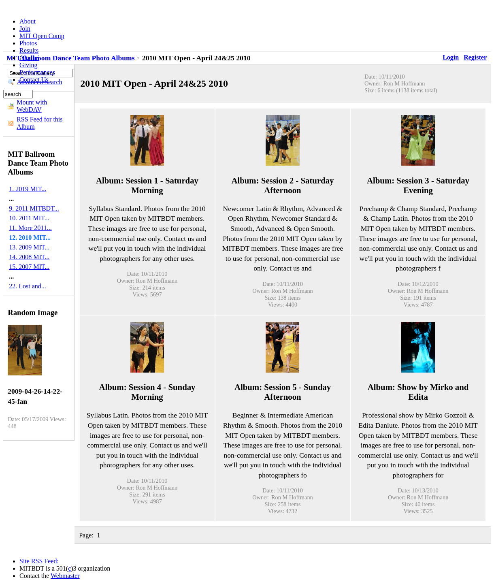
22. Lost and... (27, 286)
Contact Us (34, 79)
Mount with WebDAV (32, 106)
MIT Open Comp (41, 35)
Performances (37, 72)
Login (451, 57)
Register (475, 57)
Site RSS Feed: (39, 561)
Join (24, 28)
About (27, 21)
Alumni (29, 57)
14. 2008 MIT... (29, 257)
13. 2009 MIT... (29, 247)
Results (28, 50)
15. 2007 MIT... (29, 266)
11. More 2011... (30, 227)
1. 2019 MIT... (27, 188)
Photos (28, 43)
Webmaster (65, 575)
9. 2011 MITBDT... (34, 208)
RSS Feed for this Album (39, 123)
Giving (28, 65)
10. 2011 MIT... (29, 218)
